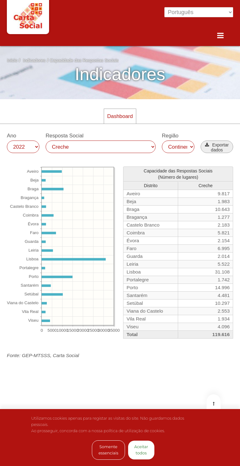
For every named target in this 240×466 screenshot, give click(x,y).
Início (12, 60)
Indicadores (34, 60)
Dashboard (120, 116)
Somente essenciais (108, 449)
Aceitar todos (141, 449)
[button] (217, 147)
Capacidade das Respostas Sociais (84, 60)
